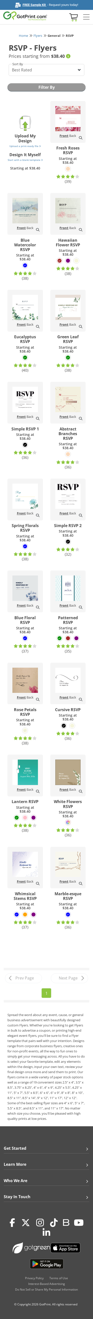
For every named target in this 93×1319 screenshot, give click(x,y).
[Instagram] (40, 1223)
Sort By (17, 64)
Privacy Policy (34, 1278)
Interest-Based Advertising (46, 1284)
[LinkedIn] (46, 1233)
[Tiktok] (54, 1223)
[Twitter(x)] (25, 1223)
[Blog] (66, 1222)
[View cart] (73, 16)
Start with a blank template (25, 160)
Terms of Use (58, 1278)
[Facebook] (12, 1223)
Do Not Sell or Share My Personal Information (46, 1289)
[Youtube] (79, 1223)
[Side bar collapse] (86, 17)
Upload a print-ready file (25, 146)
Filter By (46, 87)
